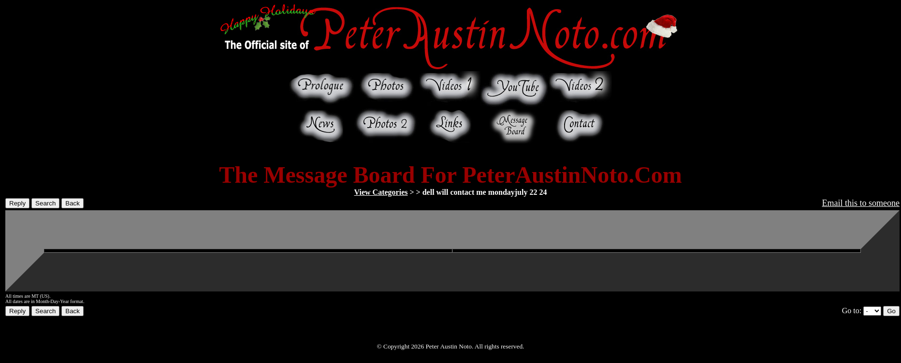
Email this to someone (861, 203)
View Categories (381, 192)
